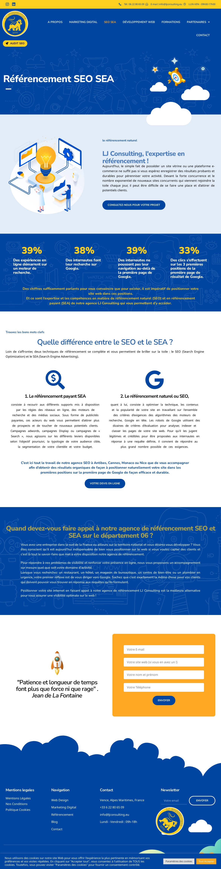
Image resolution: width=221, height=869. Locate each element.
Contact (203, 35)
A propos (55, 22)
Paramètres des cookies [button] (179, 861)
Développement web (139, 22)
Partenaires (198, 22)
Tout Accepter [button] (206, 861)
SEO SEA (110, 22)
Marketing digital (83, 22)
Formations (171, 22)
